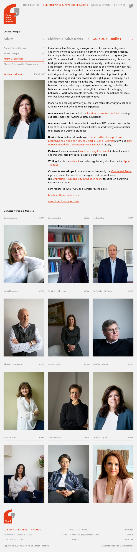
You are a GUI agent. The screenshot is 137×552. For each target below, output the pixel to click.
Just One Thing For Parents (94, 151)
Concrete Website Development (117, 545)
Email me (39, 74)
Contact (119, 5)
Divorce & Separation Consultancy (21, 64)
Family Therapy (11, 53)
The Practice (31, 5)
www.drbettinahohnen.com (63, 201)
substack (74, 161)
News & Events (101, 5)
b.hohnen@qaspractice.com (64, 195)
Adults (8, 39)
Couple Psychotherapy (15, 48)
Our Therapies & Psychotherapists (65, 5)
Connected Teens (121, 171)
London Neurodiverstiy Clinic (103, 113)
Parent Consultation (13, 58)
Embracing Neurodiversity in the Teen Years (77, 179)
